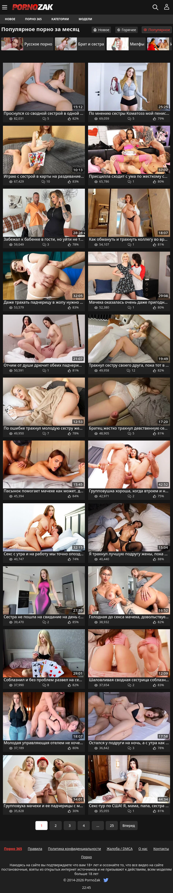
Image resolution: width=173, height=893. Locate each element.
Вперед (128, 825)
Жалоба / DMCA (119, 848)
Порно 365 (33, 19)
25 (112, 825)
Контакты (161, 848)
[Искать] (156, 7)
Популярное (156, 29)
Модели (85, 19)
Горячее (126, 29)
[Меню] (5, 7)
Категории (60, 19)
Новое (10, 19)
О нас (143, 848)
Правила (35, 848)
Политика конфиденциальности (74, 848)
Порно (86, 857)
